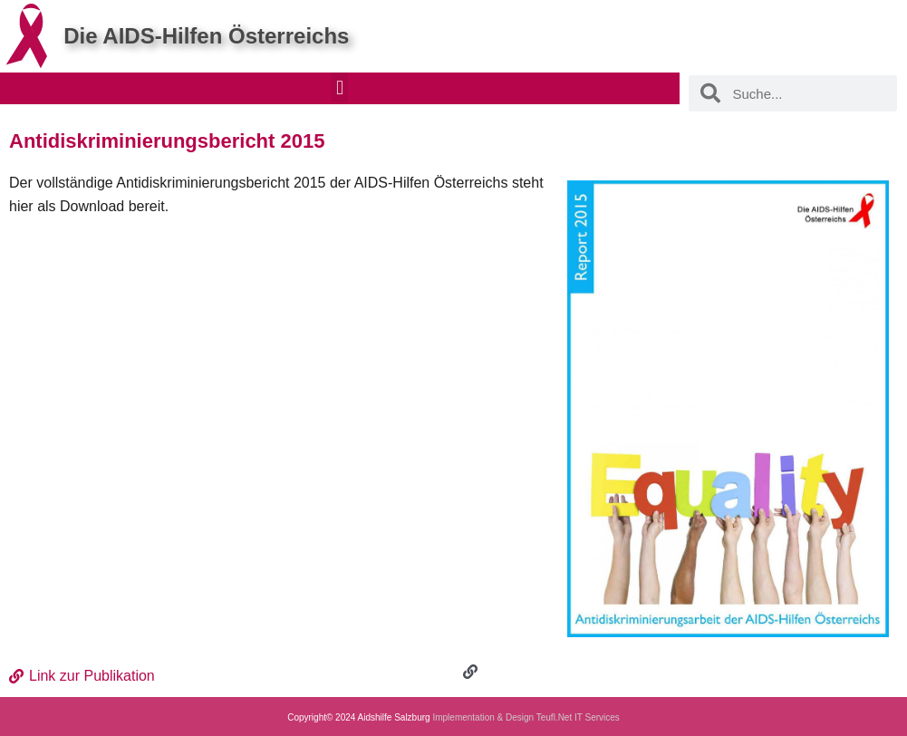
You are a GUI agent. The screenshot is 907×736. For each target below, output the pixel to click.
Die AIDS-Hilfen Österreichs (206, 36)
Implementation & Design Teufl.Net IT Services (525, 717)
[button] (339, 87)
